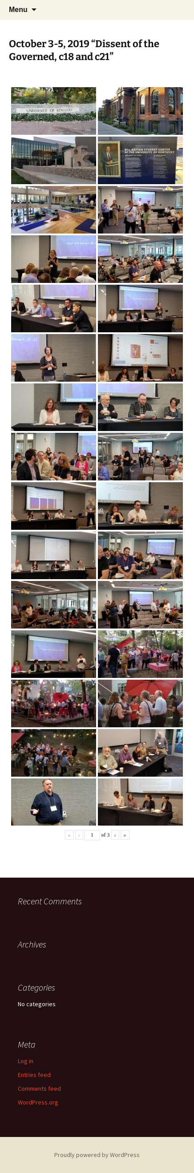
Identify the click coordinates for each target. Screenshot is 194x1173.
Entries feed (34, 1075)
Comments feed (39, 1088)
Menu (18, 9)
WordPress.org (38, 1102)
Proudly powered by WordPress (97, 1155)
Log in (25, 1061)
